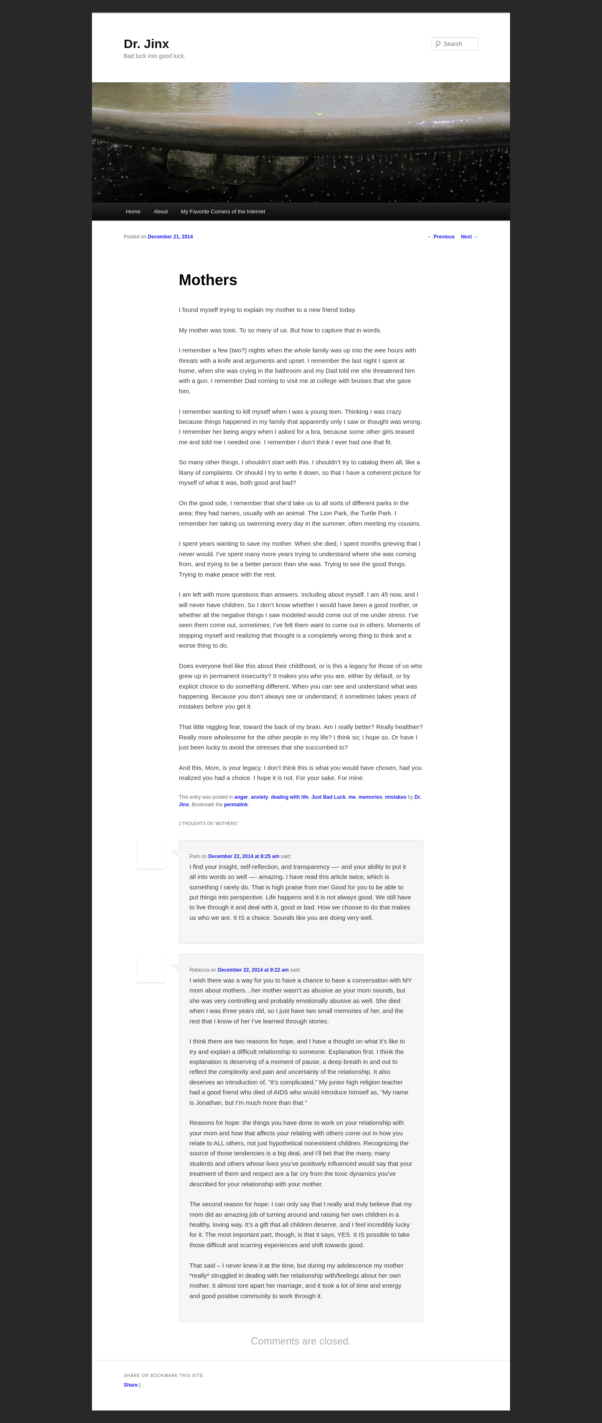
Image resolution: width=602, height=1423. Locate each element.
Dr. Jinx (146, 44)
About (160, 211)
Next (469, 237)
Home (133, 211)
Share (131, 1385)
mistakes (395, 797)
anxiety (259, 797)
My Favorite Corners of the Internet (223, 211)
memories (370, 797)
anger (241, 797)
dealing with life (290, 797)
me (351, 797)
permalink (236, 805)
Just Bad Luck (328, 797)
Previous (441, 237)
